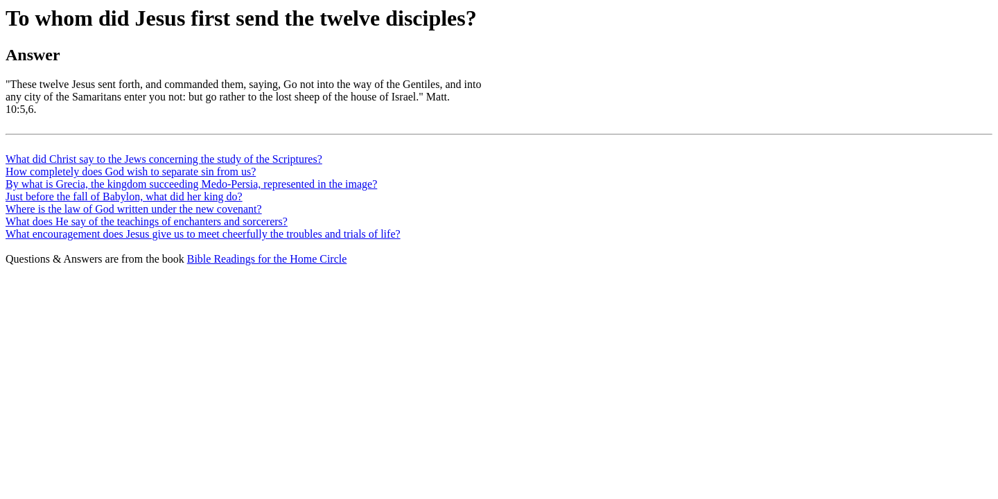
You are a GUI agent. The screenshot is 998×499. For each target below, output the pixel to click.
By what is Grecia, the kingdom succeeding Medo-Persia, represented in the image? (191, 184)
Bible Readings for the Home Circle (267, 259)
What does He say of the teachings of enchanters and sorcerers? (147, 221)
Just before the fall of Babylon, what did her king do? (124, 196)
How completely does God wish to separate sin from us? (131, 171)
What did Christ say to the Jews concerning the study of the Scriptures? (164, 159)
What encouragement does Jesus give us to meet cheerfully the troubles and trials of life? (203, 234)
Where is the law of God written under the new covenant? (134, 209)
